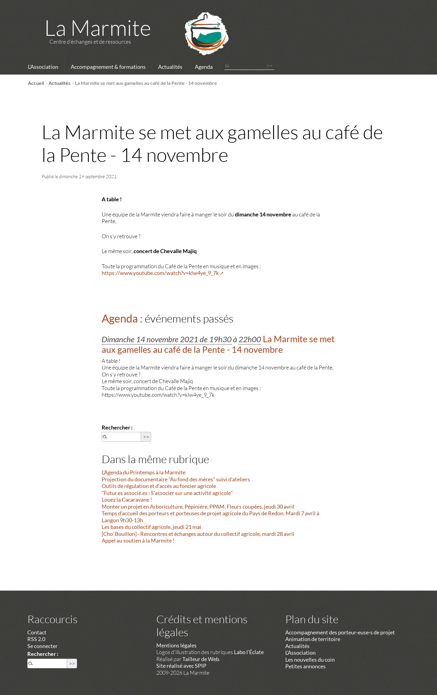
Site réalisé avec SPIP (181, 665)
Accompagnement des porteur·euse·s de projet (340, 632)
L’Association (43, 66)
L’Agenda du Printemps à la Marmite (143, 472)
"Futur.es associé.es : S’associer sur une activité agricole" (167, 493)
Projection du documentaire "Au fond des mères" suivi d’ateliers (176, 479)
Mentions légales (176, 645)
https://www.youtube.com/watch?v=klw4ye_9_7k (160, 272)
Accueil (36, 83)
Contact (36, 632)
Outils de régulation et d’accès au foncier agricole (159, 486)
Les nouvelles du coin (310, 659)
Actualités (170, 66)
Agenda (204, 66)
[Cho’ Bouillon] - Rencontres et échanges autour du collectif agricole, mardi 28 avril (198, 533)
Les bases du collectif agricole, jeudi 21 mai (151, 526)
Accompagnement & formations (108, 66)
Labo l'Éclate (249, 652)
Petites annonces (305, 666)
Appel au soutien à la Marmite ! (138, 540)
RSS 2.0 (36, 639)
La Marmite (97, 27)
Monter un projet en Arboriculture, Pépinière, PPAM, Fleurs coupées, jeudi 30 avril (198, 506)
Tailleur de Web (200, 659)
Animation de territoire (312, 639)
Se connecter (42, 646)
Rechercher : (117, 427)
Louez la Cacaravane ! (127, 499)
